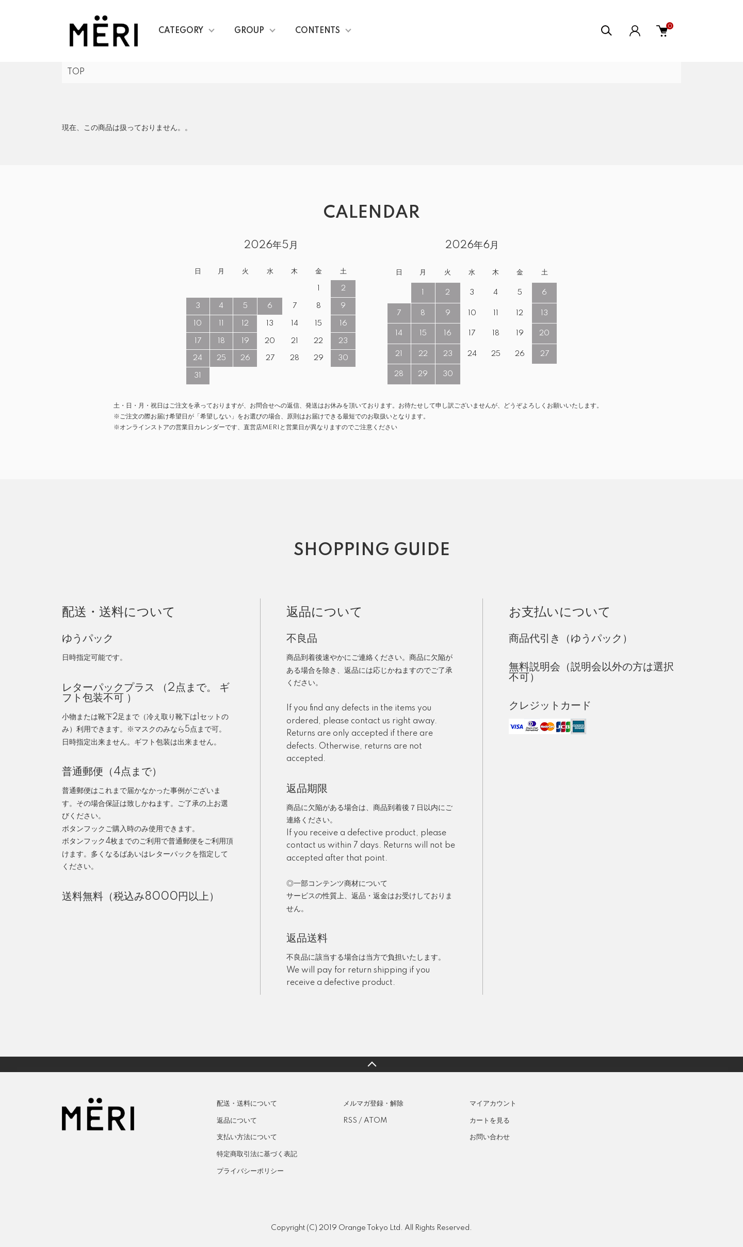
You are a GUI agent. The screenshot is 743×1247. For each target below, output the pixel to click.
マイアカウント (493, 1103)
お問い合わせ (490, 1137)
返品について (237, 1120)
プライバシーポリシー (250, 1171)
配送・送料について (247, 1103)
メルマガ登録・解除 (373, 1103)
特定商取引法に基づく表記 (257, 1154)
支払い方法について (247, 1137)
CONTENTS (317, 31)
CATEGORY (180, 31)
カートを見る (490, 1120)
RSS (350, 1120)
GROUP (249, 31)
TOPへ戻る (371, 1064)
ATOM (375, 1120)
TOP (76, 72)
